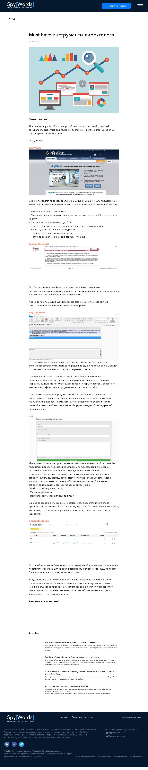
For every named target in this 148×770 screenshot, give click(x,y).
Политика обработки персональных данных (94, 759)
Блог (116, 720)
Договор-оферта (120, 759)
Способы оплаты (135, 759)
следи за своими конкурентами (20, 8)
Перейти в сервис (116, 5)
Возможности (79, 720)
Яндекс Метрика (39, 522)
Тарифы (64, 720)
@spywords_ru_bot (117, 738)
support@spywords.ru (116, 735)
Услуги (91, 720)
